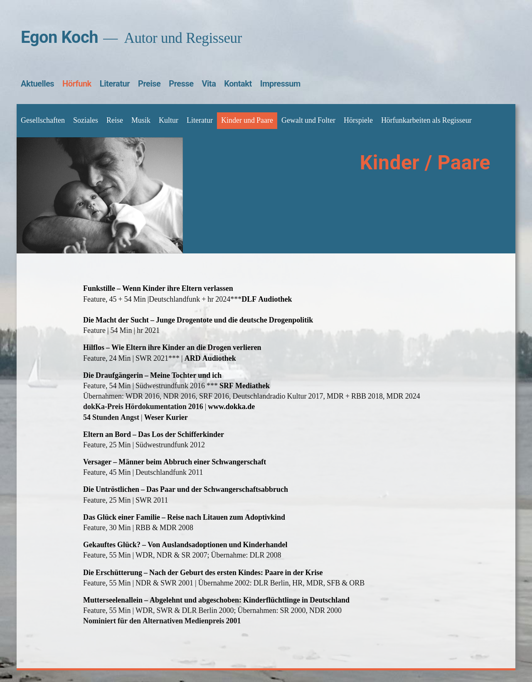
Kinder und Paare (247, 120)
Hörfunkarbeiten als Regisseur (426, 120)
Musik (140, 120)
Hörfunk (76, 84)
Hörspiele (358, 120)
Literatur (115, 84)
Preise (149, 84)
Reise (114, 120)
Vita (209, 84)
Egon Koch (59, 37)
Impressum (280, 84)
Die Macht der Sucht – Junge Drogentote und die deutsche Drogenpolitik (198, 320)
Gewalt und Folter (308, 120)
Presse (181, 84)
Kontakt (237, 84)
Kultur (168, 120)
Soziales (85, 120)
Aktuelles (37, 84)
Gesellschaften (43, 120)
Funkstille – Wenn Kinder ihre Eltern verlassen (158, 288)
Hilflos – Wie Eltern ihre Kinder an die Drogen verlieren (172, 347)
